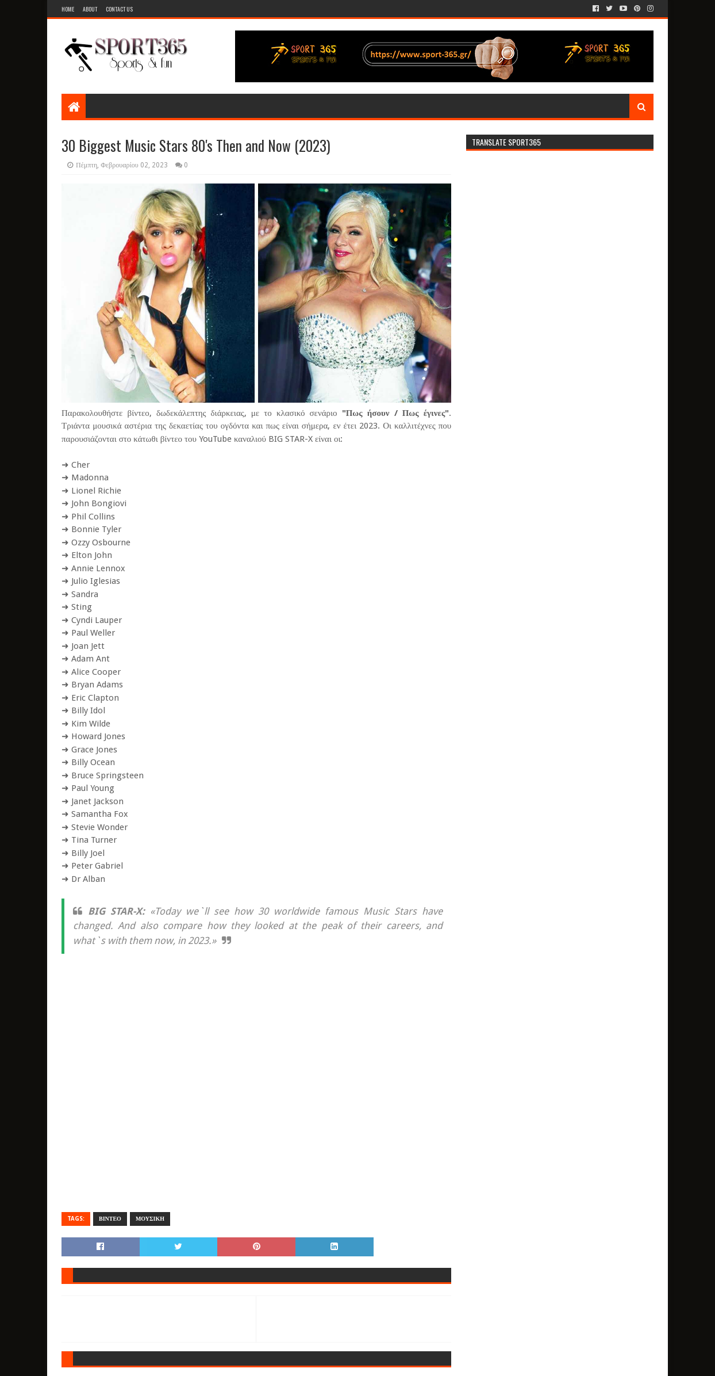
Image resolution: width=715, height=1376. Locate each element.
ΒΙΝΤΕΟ (110, 1219)
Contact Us (119, 9)
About (90, 9)
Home (67, 9)
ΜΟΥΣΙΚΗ (150, 1219)
